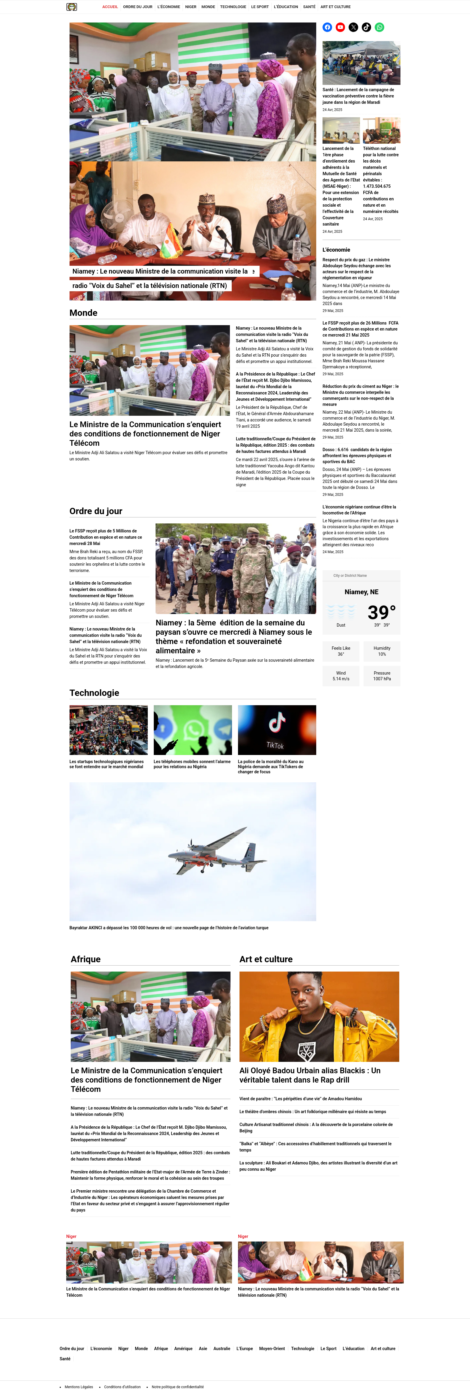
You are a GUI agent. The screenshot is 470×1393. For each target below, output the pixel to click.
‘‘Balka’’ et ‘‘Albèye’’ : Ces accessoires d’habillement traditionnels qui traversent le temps (315, 1146)
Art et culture (335, 6)
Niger (190, 6)
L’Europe (244, 1348)
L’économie (169, 6)
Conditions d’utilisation (122, 1387)
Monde (208, 6)
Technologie (233, 6)
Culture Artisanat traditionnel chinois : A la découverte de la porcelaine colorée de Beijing (316, 1127)
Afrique (161, 1348)
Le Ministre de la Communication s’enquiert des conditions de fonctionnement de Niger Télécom (101, 589)
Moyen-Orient (272, 1348)
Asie (203, 1348)
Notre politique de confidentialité (178, 1387)
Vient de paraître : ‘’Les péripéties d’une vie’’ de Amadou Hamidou (300, 1098)
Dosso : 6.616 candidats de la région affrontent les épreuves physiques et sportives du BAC (357, 455)
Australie (221, 1348)
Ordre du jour (138, 6)
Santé (309, 6)
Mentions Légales (79, 1387)
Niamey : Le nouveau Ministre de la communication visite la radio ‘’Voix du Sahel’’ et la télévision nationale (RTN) (272, 334)
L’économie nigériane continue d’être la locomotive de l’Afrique (359, 510)
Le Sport (260, 6)
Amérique (183, 1348)
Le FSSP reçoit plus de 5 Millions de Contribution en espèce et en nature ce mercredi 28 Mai (106, 537)
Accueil (110, 6)
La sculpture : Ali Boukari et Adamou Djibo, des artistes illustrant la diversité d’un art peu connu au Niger (318, 1166)
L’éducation (286, 6)
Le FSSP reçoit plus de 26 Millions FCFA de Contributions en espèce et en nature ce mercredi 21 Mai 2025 (360, 329)
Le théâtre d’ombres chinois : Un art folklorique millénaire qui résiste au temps (312, 1111)
